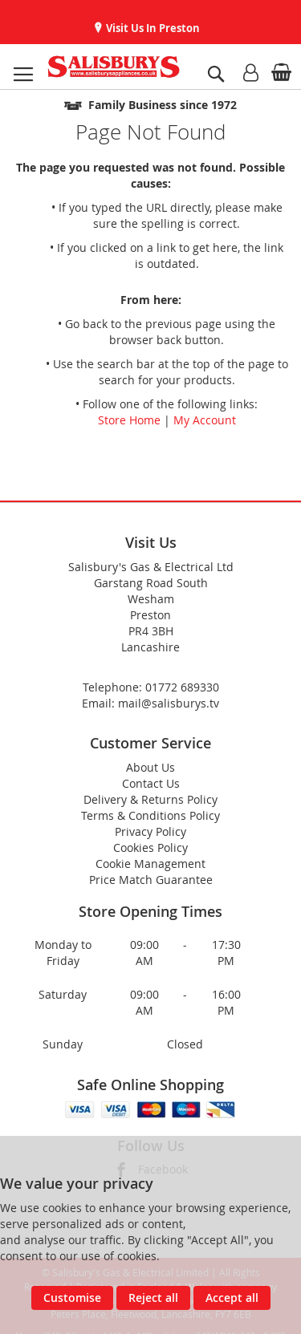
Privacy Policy (150, 831)
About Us (150, 767)
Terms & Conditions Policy (150, 815)
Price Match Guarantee (151, 879)
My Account (204, 420)
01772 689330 (182, 687)
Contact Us (151, 783)
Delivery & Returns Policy (150, 799)
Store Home (129, 420)
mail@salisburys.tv (168, 703)
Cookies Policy (150, 847)
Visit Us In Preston (152, 28)
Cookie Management (150, 863)
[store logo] (113, 66)
